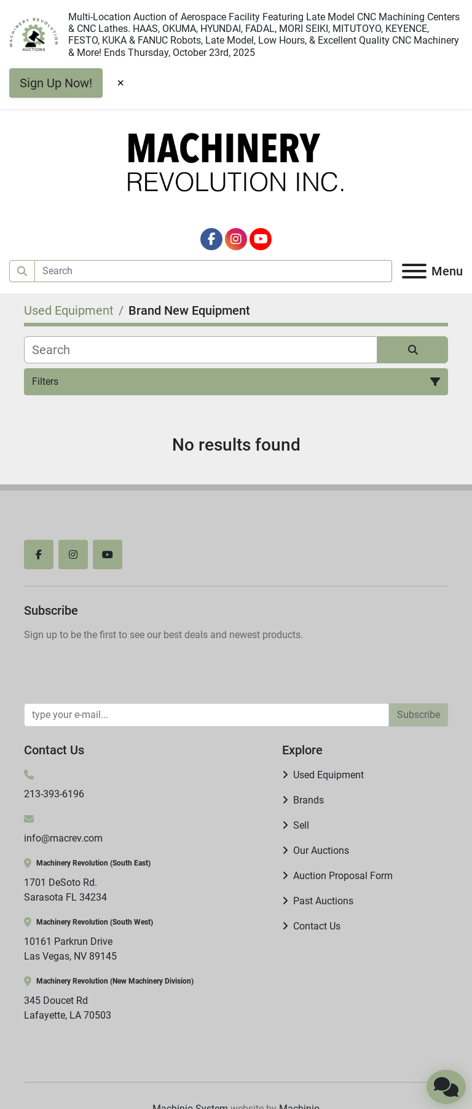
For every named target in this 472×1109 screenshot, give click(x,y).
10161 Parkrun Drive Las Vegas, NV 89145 (70, 949)
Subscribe (418, 714)
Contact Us (316, 926)
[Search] (213, 271)
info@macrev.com (63, 838)
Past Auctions (323, 901)
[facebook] (211, 239)
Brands (308, 800)
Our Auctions (321, 850)
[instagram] (236, 239)
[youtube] (261, 239)
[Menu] (414, 271)
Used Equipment (328, 775)
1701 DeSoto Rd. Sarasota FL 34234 (65, 890)
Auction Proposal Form (343, 876)
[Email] (206, 715)
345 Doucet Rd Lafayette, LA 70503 (67, 1008)
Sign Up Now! (56, 83)
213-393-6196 (54, 794)
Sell (301, 825)
